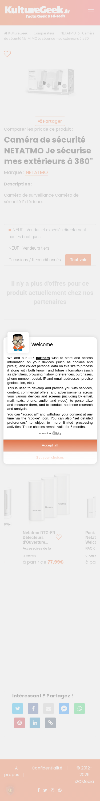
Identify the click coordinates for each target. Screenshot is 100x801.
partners (43, 358)
